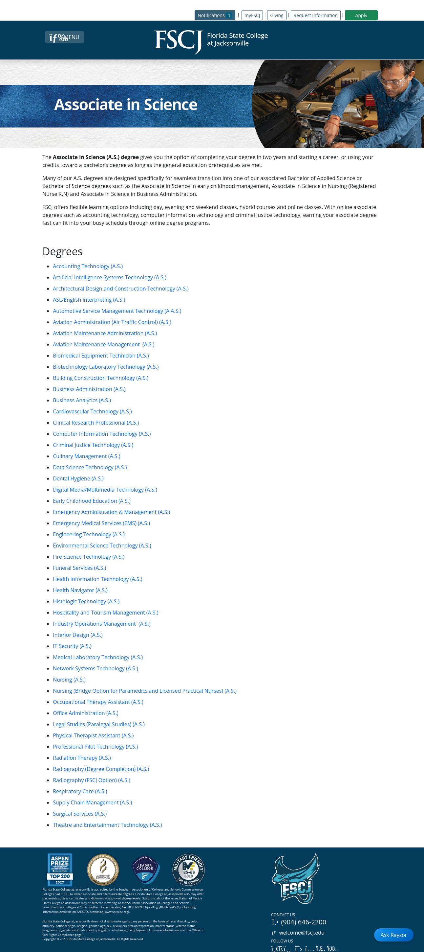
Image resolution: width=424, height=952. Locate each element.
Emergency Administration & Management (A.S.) (111, 512)
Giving (276, 15)
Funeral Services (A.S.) (79, 567)
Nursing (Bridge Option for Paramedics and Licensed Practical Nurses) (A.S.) (145, 690)
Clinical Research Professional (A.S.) (96, 422)
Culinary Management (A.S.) (86, 456)
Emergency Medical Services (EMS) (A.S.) (101, 523)
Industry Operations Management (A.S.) (102, 623)
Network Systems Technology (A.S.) (95, 668)
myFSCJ (252, 15)
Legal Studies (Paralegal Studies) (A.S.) (99, 724)
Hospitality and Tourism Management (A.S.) (105, 612)
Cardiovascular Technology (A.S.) (92, 411)
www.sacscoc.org (116, 912)
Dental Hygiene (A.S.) (78, 478)
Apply (361, 15)
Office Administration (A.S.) (85, 713)
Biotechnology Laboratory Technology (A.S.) (106, 366)
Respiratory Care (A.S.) (80, 791)
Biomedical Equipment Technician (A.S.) (101, 355)
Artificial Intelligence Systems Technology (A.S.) (109, 277)
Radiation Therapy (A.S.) (82, 757)
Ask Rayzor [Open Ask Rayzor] (394, 935)
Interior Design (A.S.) (78, 635)
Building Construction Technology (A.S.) (100, 378)
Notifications (216, 15)
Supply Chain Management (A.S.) (92, 802)
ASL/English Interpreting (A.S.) (89, 299)
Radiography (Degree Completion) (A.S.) (101, 769)
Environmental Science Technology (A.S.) (102, 545)
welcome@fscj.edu (298, 932)
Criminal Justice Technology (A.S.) (93, 445)
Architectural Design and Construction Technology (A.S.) (120, 288)
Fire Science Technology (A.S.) (88, 556)
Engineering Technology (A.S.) (88, 534)
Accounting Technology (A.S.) (88, 266)
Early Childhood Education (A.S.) (91, 500)
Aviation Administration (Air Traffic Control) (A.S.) (112, 322)
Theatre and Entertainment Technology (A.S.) (107, 824)
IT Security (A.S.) (72, 646)
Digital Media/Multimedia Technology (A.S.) (105, 489)
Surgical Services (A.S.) (80, 813)
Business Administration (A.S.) (89, 389)
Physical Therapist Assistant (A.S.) (93, 735)
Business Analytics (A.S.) (82, 400)
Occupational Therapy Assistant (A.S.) (98, 702)
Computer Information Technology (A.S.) (102, 433)
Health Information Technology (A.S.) (97, 579)
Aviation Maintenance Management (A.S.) (104, 344)
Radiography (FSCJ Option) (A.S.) (91, 780)
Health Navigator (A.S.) (80, 590)
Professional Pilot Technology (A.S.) (95, 746)
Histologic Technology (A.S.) (86, 601)
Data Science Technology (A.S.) (90, 467)
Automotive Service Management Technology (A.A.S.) (117, 310)
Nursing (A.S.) (69, 679)
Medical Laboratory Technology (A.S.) (98, 657)
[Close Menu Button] (64, 37)
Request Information (316, 15)
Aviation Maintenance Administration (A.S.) (105, 333)
